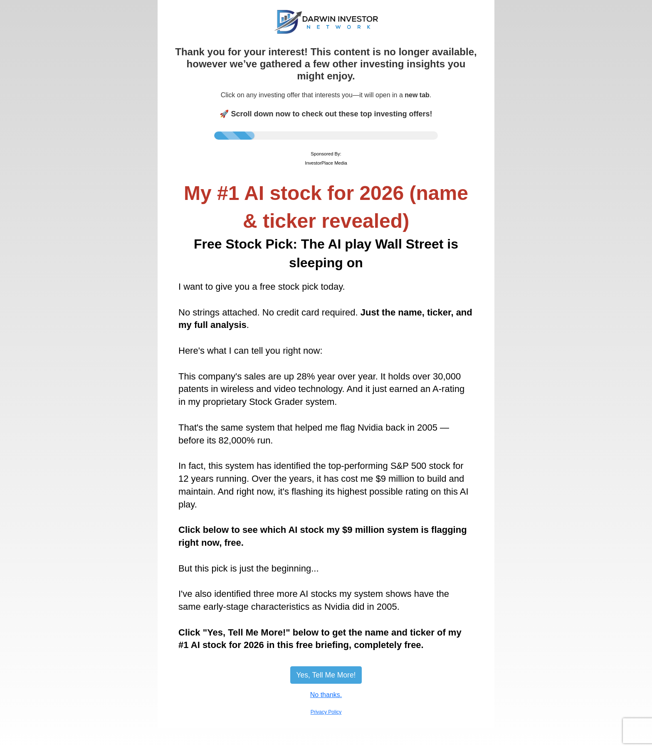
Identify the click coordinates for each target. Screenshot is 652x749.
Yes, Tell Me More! (326, 675)
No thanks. (326, 694)
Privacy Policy (326, 712)
